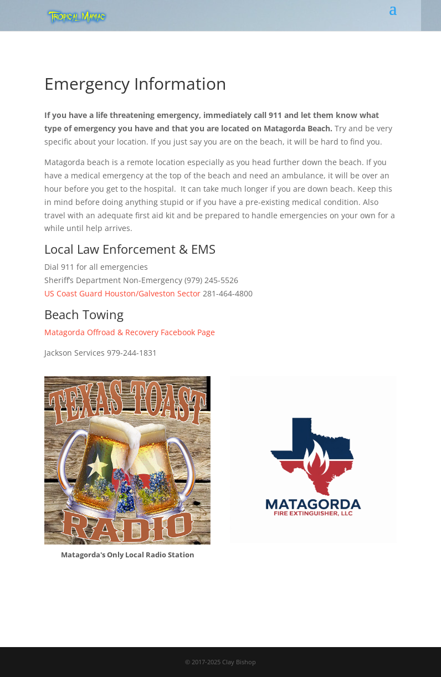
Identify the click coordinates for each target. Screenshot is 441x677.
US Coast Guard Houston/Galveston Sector (122, 293)
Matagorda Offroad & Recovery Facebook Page (129, 332)
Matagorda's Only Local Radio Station (127, 555)
